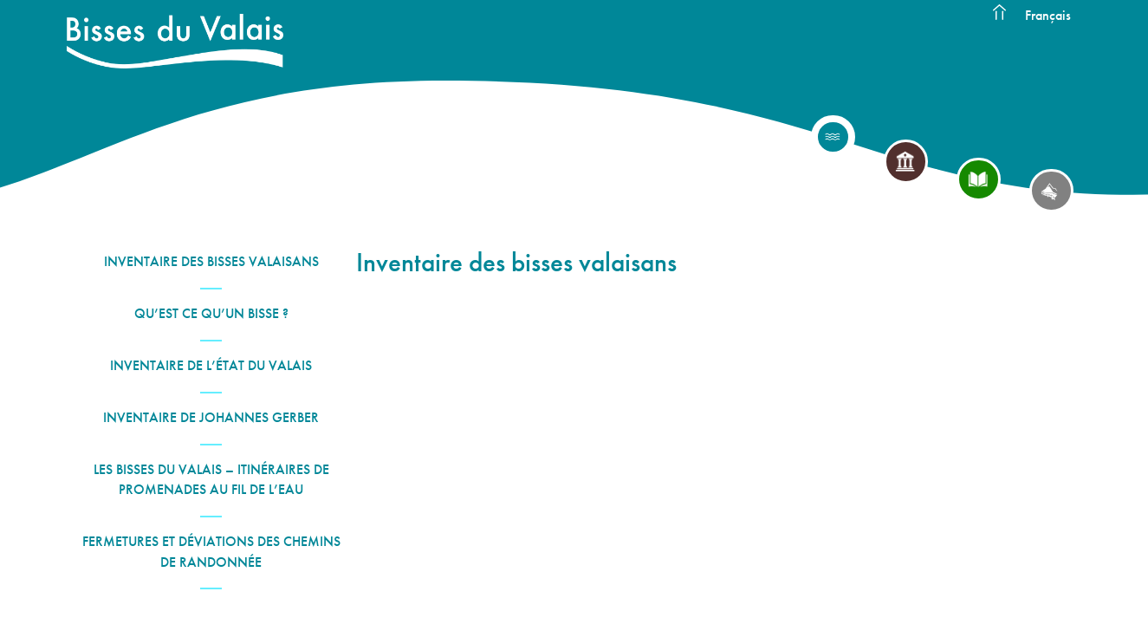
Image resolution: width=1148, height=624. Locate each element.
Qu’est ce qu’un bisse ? (211, 313)
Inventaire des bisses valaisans (211, 261)
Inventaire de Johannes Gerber (211, 417)
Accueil (999, 13)
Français (1048, 15)
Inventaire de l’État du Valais (211, 365)
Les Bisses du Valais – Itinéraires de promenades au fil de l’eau (211, 479)
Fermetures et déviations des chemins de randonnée (211, 551)
